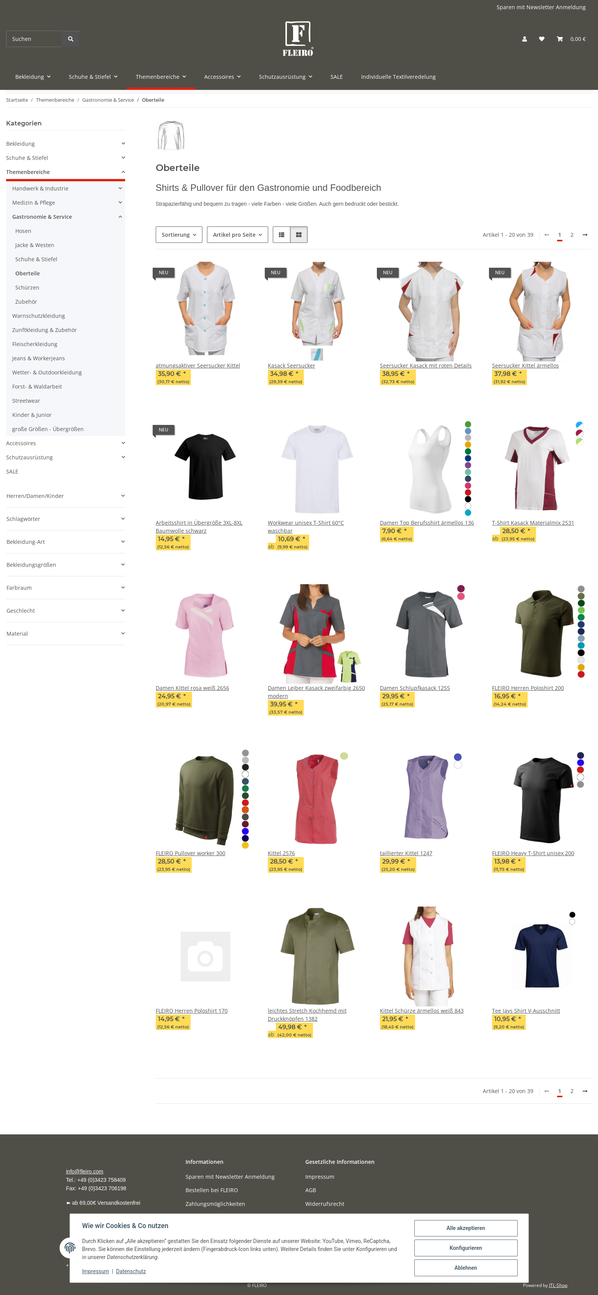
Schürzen (27, 287)
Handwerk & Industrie (40, 188)
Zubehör (26, 301)
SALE (12, 471)
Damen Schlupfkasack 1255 (415, 687)
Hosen (23, 230)
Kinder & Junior (32, 414)
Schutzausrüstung (29, 457)
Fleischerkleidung (34, 344)
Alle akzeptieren (465, 1228)
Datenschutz (131, 1271)
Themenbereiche (28, 172)
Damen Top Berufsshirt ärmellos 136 (427, 522)
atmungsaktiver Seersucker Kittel (198, 365)
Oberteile (27, 273)
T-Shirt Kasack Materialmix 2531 (533, 522)
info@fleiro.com (84, 1171)
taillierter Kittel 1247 (406, 853)
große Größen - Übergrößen (48, 429)
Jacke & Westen (34, 245)
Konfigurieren (466, 1248)
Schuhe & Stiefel (27, 157)
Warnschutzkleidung (38, 315)
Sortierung (176, 234)
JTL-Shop (558, 1285)
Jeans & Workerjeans (38, 358)
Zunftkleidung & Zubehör (44, 330)
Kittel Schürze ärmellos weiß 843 (422, 1010)
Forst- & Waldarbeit (37, 386)
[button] (524, 39)
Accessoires (21, 443)
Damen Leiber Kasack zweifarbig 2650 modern (316, 692)
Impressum (95, 1271)
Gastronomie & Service (42, 216)
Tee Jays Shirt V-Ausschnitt (526, 1010)
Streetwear (26, 400)
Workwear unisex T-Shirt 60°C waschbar (306, 526)
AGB (310, 1190)
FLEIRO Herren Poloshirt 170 (192, 1010)
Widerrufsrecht (324, 1203)
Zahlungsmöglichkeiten (215, 1203)
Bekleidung (20, 143)
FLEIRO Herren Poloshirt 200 (528, 687)
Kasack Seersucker (291, 365)
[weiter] (585, 234)
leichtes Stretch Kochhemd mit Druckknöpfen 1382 (307, 1014)
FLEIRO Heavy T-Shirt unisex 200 (533, 853)
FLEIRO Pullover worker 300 (190, 853)
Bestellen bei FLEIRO (212, 1190)
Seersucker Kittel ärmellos (525, 365)
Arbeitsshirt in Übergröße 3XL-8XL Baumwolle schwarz (199, 526)
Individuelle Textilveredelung (398, 76)
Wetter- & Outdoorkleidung (47, 372)
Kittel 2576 (281, 853)
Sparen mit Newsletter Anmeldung (541, 7)
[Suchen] (34, 39)
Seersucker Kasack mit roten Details (426, 365)
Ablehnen (466, 1268)
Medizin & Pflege (33, 202)
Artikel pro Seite (234, 234)
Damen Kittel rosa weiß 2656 (192, 687)
